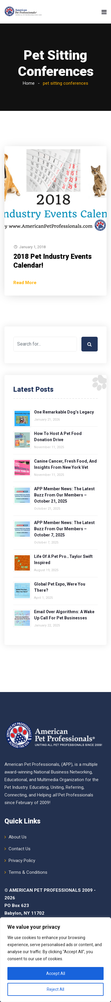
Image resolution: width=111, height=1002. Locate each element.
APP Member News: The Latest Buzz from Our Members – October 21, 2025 (64, 494)
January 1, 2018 (32, 247)
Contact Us (19, 848)
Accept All (55, 973)
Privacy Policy (22, 860)
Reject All (55, 989)
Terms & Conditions (28, 872)
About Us (18, 837)
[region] (55, 959)
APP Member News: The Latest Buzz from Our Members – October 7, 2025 (64, 528)
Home (29, 83)
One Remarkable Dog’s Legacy (64, 412)
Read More (24, 282)
